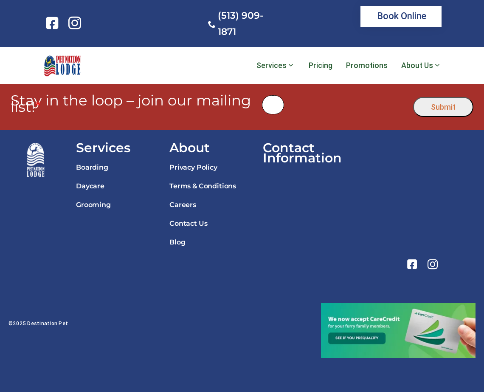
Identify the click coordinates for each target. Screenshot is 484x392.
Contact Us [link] (188, 223)
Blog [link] (177, 242)
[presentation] (349, 104)
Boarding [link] (92, 167)
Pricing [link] (320, 65)
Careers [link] (182, 205)
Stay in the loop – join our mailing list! (131, 103)
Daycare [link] (90, 186)
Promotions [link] (367, 65)
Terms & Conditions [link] (202, 186)
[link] (53, 23)
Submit (443, 107)
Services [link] (271, 65)
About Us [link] (417, 65)
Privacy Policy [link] (193, 167)
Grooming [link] (93, 205)
